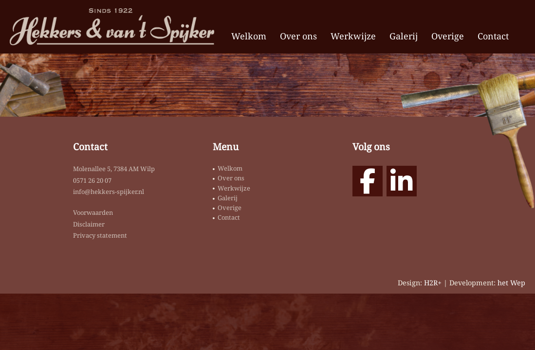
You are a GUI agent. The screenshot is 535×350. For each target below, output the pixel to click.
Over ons (298, 36)
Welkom (248, 36)
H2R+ (433, 282)
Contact (493, 36)
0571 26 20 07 (92, 180)
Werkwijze (353, 36)
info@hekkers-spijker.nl (108, 191)
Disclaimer (89, 224)
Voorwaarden (93, 212)
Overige (447, 36)
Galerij (403, 36)
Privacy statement (100, 235)
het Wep (511, 282)
